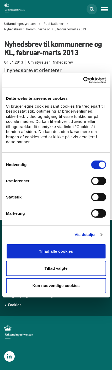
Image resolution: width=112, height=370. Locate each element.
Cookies (14, 305)
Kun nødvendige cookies (56, 285)
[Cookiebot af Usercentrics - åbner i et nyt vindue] (83, 80)
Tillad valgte (56, 268)
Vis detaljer (85, 234)
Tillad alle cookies (56, 251)
